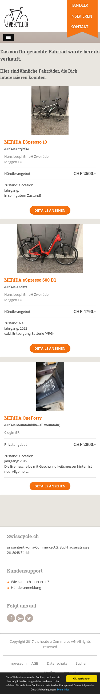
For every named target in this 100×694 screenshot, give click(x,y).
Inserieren (81, 16)
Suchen (81, 663)
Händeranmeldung (26, 587)
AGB (34, 663)
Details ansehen (50, 210)
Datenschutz (57, 663)
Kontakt (79, 26)
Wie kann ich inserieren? (30, 581)
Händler (79, 5)
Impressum (18, 663)
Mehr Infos (63, 690)
